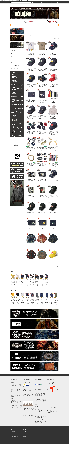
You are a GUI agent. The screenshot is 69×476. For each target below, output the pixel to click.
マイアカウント (25, 429)
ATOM (14, 440)
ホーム (11, 4)
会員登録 (46, 2)
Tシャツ (28, 30)
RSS (11, 440)
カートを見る (25, 434)
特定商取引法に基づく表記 (15, 436)
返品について (13, 434)
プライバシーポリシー (14, 438)
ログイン (51, 2)
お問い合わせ (55, 4)
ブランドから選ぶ (23, 4)
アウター (49, 30)
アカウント (41, 2)
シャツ (38, 30)
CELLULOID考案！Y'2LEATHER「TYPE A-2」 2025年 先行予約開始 (17, 145)
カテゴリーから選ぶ (16, 4)
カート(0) (56, 2)
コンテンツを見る (30, 4)
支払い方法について (14, 431)
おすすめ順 (51, 38)
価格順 (55, 38)
